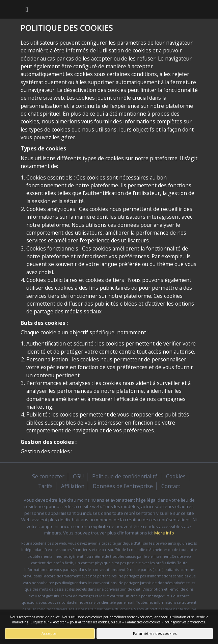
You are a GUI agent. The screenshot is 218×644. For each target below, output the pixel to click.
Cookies (176, 476)
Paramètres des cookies (154, 633)
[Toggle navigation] (27, 9)
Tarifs (45, 486)
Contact (170, 486)
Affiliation (72, 486)
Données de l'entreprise (123, 486)
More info (164, 533)
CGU (78, 476)
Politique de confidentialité (125, 476)
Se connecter (48, 476)
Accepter (50, 633)
